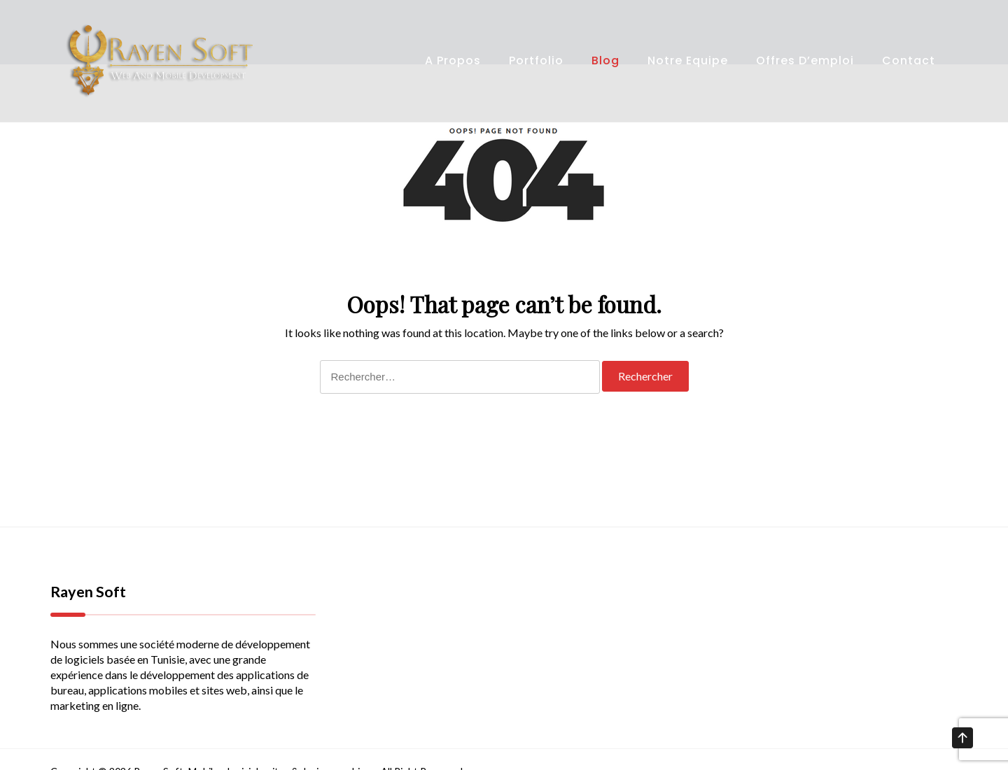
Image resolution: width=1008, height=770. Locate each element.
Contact (908, 60)
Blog (606, 60)
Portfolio (536, 60)
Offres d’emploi (805, 60)
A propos (453, 60)
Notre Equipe (688, 60)
